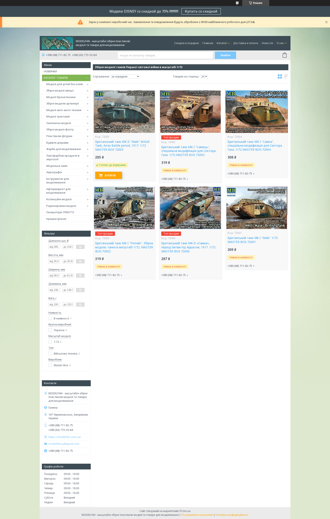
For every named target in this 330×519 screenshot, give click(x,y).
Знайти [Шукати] (225, 55)
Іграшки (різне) (56, 219)
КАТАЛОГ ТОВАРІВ (56, 78)
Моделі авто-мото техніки (63, 110)
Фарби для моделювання (63, 149)
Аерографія (54, 172)
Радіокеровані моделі (61, 206)
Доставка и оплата (245, 43)
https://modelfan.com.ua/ (64, 437)
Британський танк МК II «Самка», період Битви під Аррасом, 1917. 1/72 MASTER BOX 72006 (188, 247)
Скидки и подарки (186, 43)
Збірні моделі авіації (60, 90)
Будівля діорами (57, 142)
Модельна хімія (56, 166)
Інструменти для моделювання (57, 180)
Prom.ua (185, 511)
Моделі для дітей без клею (64, 84)
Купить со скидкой (201, 11)
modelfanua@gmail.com (63, 444)
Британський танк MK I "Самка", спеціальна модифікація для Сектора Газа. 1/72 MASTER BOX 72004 (255, 146)
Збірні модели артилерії (62, 103)
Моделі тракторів (58, 116)
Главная (208, 43)
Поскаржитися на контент (197, 515)
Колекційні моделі (59, 199)
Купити (110, 175)
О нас (280, 43)
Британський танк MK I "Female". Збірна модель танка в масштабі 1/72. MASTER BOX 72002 (124, 247)
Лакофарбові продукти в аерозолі (62, 157)
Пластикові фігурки (59, 136)
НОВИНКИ (50, 71)
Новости (267, 43)
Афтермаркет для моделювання (58, 191)
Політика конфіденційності (232, 515)
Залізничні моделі (58, 123)
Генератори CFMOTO (60, 212)
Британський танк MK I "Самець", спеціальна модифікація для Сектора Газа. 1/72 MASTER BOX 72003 (188, 151)
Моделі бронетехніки (60, 97)
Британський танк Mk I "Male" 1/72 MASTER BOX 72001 (253, 240)
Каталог (222, 43)
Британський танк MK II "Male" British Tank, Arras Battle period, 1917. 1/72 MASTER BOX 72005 (122, 146)
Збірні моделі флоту (60, 129)
